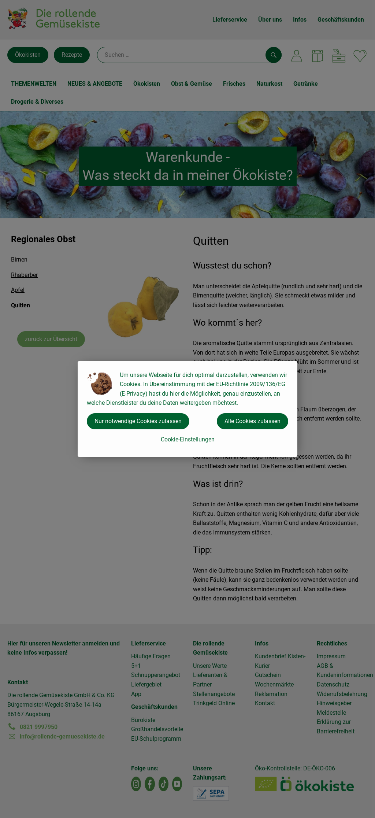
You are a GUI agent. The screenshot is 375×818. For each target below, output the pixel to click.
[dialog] (187, 409)
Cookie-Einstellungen (188, 439)
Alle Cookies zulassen (252, 421)
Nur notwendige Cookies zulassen (138, 421)
